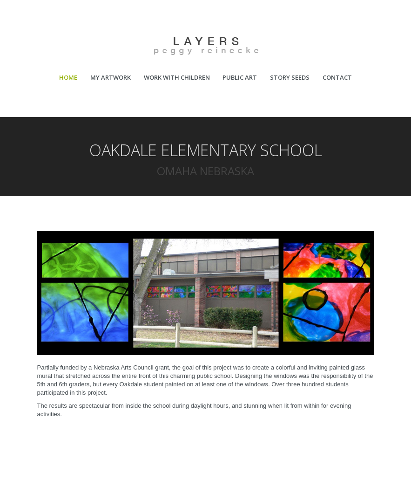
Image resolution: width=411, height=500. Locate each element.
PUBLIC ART (239, 77)
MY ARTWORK (110, 77)
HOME (68, 77)
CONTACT (337, 77)
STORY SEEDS (290, 77)
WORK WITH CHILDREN (177, 77)
